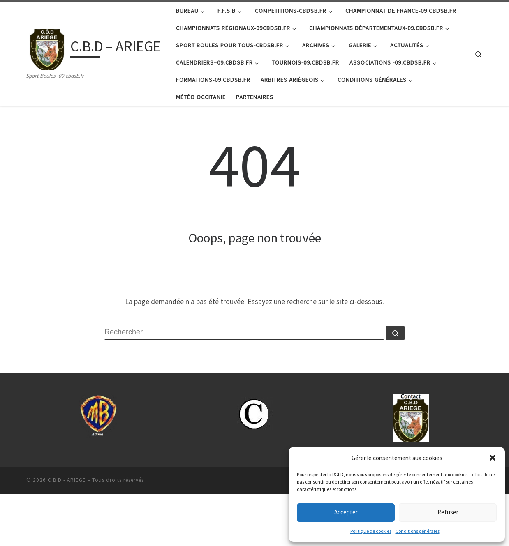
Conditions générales (418, 531)
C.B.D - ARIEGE (67, 531)
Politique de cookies (370, 531)
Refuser (447, 512)
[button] (492, 458)
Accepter (346, 512)
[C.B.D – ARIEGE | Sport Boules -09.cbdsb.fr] (46, 47)
